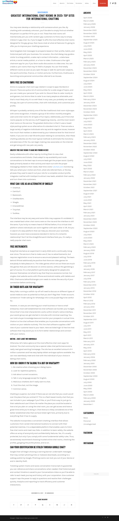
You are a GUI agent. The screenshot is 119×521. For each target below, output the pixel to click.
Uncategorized (43, 12)
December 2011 (89, 310)
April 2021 (87, 206)
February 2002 (89, 360)
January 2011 (88, 344)
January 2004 (89, 357)
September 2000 (90, 376)
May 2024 (87, 90)
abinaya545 (50, 493)
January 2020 (89, 250)
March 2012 (88, 300)
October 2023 (89, 112)
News (85, 418)
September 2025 (90, 40)
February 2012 (89, 304)
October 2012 (88, 294)
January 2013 (89, 288)
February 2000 (89, 398)
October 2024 (89, 74)
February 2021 (89, 212)
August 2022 (88, 156)
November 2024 (90, 71)
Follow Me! (96, 474)
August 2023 (88, 118)
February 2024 (89, 99)
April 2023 (87, 131)
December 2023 (90, 106)
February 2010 (89, 354)
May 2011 (87, 332)
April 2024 (87, 93)
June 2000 (87, 385)
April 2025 (87, 55)
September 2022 (90, 153)
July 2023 (87, 121)
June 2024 (87, 87)
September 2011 (90, 319)
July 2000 (87, 382)
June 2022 (87, 162)
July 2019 (87, 256)
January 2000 (89, 401)
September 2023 (90, 115)
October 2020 (89, 225)
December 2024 (90, 68)
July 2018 (87, 266)
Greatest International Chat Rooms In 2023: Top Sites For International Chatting (42, 17)
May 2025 (87, 52)
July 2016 (87, 278)
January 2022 (89, 178)
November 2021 (89, 184)
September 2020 (90, 228)
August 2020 (88, 231)
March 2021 (88, 209)
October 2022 (89, 150)
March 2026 (88, 21)
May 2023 (87, 128)
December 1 (88, 404)
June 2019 (87, 260)
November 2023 (90, 109)
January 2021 (89, 216)
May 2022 (87, 165)
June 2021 (87, 200)
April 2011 (87, 335)
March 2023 (88, 134)
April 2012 (87, 297)
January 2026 (89, 27)
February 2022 (89, 175)
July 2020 (87, 234)
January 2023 (89, 140)
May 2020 (87, 241)
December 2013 (89, 285)
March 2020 (88, 244)
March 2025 (88, 58)
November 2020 (90, 222)
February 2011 (89, 341)
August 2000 (88, 379)
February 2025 (89, 62)
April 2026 (87, 18)
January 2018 (89, 269)
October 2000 (89, 373)
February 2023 (89, 137)
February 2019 (89, 263)
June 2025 (87, 49)
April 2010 (87, 351)
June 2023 (87, 124)
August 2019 (88, 253)
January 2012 (89, 307)
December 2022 (90, 143)
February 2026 (89, 24)
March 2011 (88, 338)
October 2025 (89, 36)
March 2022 (88, 172)
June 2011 (87, 329)
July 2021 (87, 197)
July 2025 (87, 46)
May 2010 (87, 348)
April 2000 (87, 392)
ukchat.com (58, 167)
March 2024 (88, 96)
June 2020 (87, 238)
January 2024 (89, 102)
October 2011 (88, 316)
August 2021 (88, 194)
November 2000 (90, 370)
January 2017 (88, 275)
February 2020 (89, 247)
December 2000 (90, 366)
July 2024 (87, 84)
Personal (87, 421)
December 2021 (89, 181)
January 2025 (89, 65)
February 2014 (89, 282)
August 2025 (88, 43)
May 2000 (87, 388)
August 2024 (88, 80)
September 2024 (90, 77)
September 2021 (90, 190)
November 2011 (89, 313)
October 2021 (88, 187)
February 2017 (89, 272)
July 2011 (87, 326)
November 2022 (90, 146)
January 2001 (89, 363)
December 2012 (89, 291)
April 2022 (87, 168)
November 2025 (90, 33)
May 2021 (87, 203)
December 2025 (90, 30)
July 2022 (87, 159)
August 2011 (88, 322)
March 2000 (88, 395)
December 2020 (90, 219)
